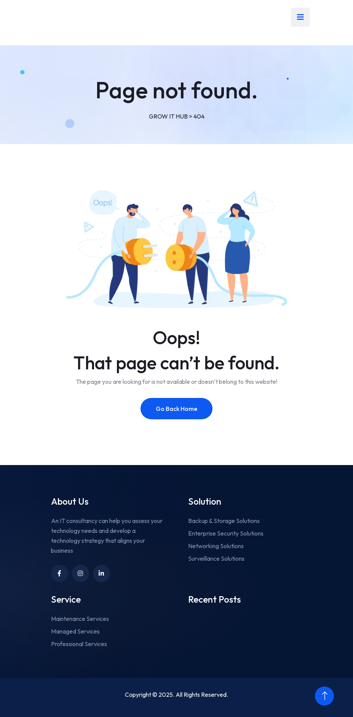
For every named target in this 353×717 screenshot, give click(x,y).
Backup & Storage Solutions (224, 521)
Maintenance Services (80, 618)
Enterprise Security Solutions (226, 533)
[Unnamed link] (101, 573)
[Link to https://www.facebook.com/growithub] (59, 573)
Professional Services (79, 644)
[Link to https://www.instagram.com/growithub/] (80, 573)
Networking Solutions (216, 546)
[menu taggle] (300, 17)
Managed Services (75, 631)
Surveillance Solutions (216, 558)
